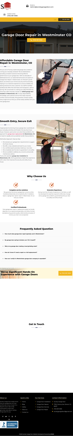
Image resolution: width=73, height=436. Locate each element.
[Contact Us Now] (4, 15)
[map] (9, 417)
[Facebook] (3, 417)
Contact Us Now (11, 13)
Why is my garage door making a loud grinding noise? (21, 246)
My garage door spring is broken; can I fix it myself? (20, 240)
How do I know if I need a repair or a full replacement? (21, 252)
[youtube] (9, 420)
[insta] (12, 417)
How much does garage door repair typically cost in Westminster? (24, 234)
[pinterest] (15, 417)
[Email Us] (27, 6)
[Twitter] (6, 417)
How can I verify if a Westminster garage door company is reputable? (25, 258)
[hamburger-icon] (55, 20)
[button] (36, 234)
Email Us (32, 5)
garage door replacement (15, 134)
